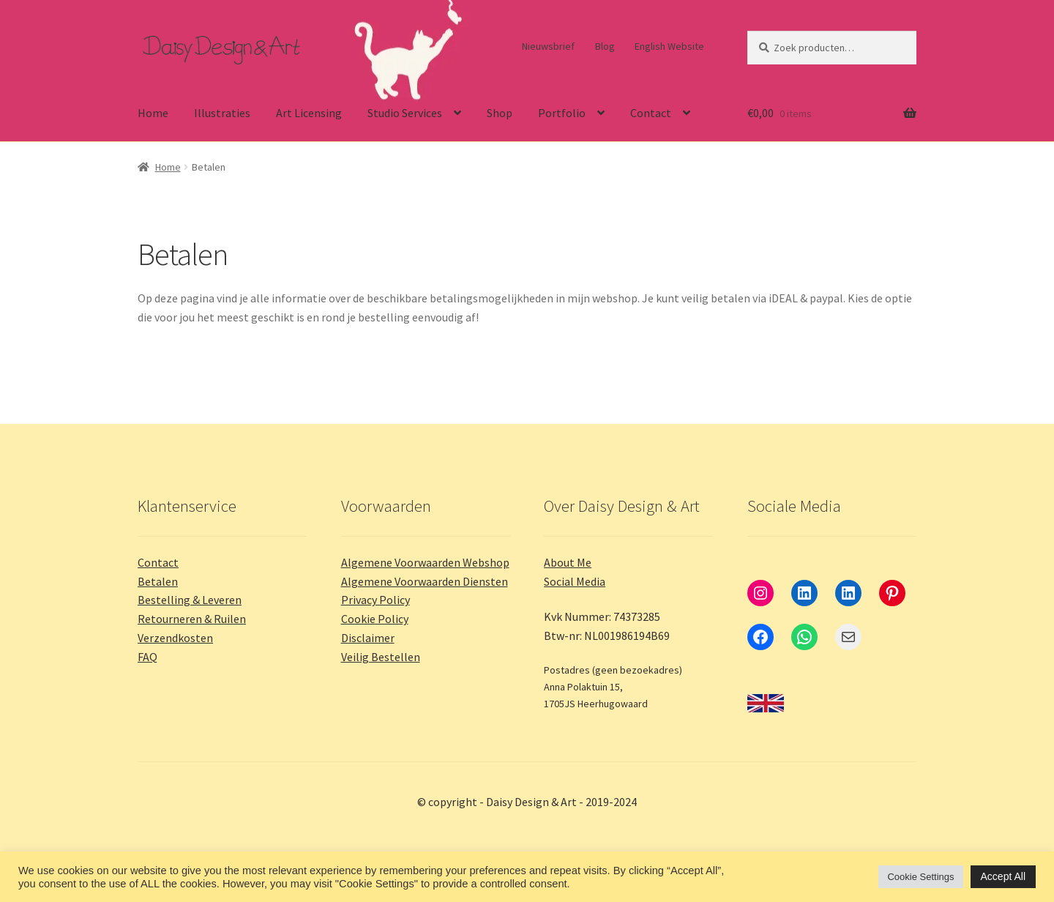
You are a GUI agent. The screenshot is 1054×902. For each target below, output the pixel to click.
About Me (567, 562)
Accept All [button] (1003, 876)
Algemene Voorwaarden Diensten (424, 581)
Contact (650, 112)
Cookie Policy (374, 618)
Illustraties (222, 112)
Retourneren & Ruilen (192, 618)
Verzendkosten (175, 637)
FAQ (147, 656)
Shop (499, 112)
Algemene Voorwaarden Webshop (425, 562)
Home (153, 112)
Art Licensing (309, 112)
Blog (605, 46)
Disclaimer (368, 637)
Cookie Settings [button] (920, 876)
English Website (669, 46)
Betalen (158, 581)
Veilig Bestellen (380, 656)
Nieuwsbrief (548, 46)
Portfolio (562, 112)
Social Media (574, 581)
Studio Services (404, 112)
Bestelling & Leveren (190, 599)
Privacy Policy (375, 599)
